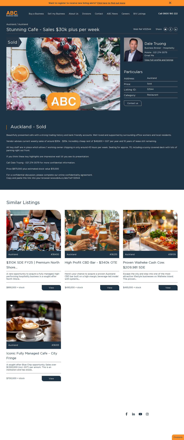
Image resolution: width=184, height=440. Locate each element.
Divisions (178, 437)
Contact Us (140, 425)
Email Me (149, 55)
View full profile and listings (159, 60)
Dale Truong (155, 43)
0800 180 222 (81, 413)
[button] (73, 13)
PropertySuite (87, 432)
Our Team (154, 425)
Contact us (132, 103)
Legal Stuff (129, 428)
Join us (165, 425)
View (51, 288)
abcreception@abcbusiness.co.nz (90, 416)
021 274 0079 (160, 52)
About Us (128, 425)
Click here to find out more (111, 3)
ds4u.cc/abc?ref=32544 (68, 178)
